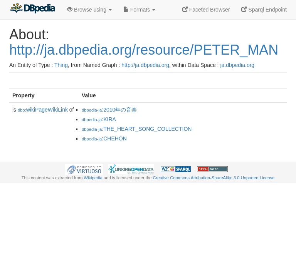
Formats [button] (139, 10)
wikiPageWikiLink (43, 110)
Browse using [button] (89, 10)
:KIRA (99, 119)
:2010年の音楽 (109, 110)
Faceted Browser (206, 10)
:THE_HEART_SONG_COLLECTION (137, 129)
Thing (61, 65)
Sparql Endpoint (264, 10)
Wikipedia (93, 177)
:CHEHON (104, 138)
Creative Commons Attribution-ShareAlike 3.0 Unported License (213, 177)
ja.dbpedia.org (237, 65)
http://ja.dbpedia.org (145, 65)
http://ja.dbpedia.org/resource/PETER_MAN (143, 50)
